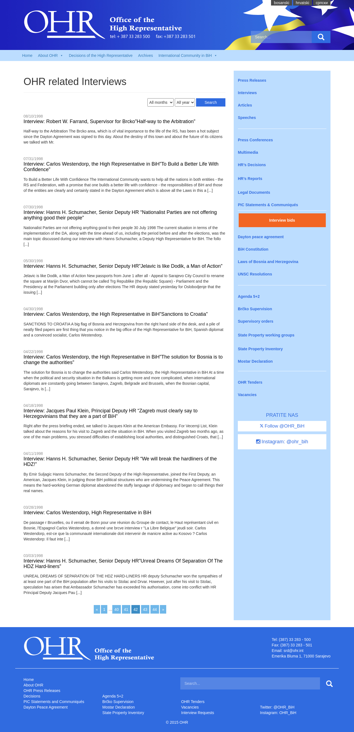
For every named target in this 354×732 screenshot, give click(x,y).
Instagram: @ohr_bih (282, 441)
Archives (145, 55)
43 (145, 609)
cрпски (322, 3)
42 (136, 609)
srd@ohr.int (293, 650)
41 (126, 609)
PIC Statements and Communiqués (54, 701)
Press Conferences (255, 140)
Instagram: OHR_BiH (278, 712)
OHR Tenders (250, 382)
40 (116, 609)
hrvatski (302, 3)
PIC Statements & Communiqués (268, 205)
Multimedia (248, 152)
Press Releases (252, 80)
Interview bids (282, 220)
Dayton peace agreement (261, 237)
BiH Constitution (253, 249)
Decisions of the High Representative (100, 55)
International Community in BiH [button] (187, 55)
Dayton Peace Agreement (46, 707)
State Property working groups (266, 335)
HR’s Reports (250, 178)
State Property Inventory (260, 349)
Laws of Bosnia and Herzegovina (268, 261)
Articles (245, 105)
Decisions (32, 696)
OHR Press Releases (42, 690)
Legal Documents (254, 192)
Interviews (247, 93)
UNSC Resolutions (255, 274)
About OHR (33, 685)
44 (154, 609)
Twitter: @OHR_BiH (277, 707)
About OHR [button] (50, 55)
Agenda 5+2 (249, 296)
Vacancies (247, 394)
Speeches (247, 117)
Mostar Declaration (255, 361)
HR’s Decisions (252, 165)
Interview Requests (197, 712)
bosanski (281, 3)
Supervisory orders (255, 321)
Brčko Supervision (255, 309)
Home (27, 55)
